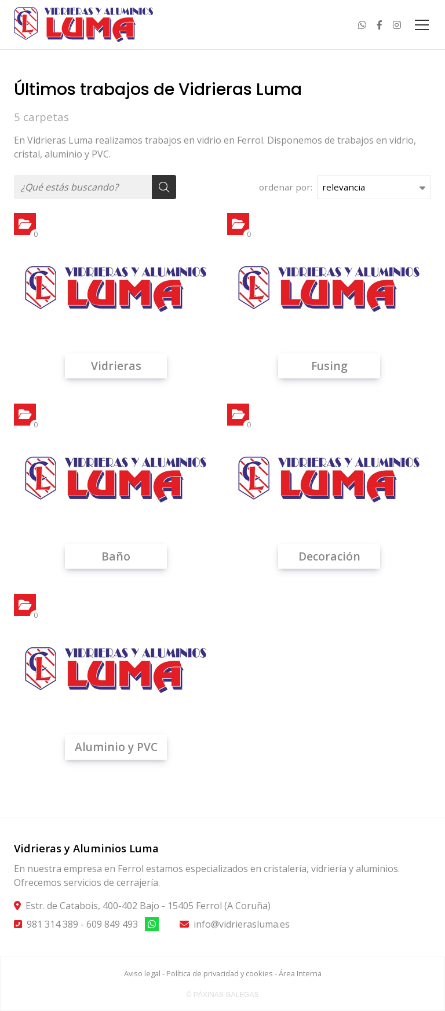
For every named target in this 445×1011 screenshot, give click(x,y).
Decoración (329, 556)
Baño (115, 556)
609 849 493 (112, 924)
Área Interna (300, 973)
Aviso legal (142, 973)
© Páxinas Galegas (223, 995)
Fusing (329, 366)
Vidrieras (116, 366)
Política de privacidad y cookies (219, 973)
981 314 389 (52, 924)
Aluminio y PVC (116, 747)
